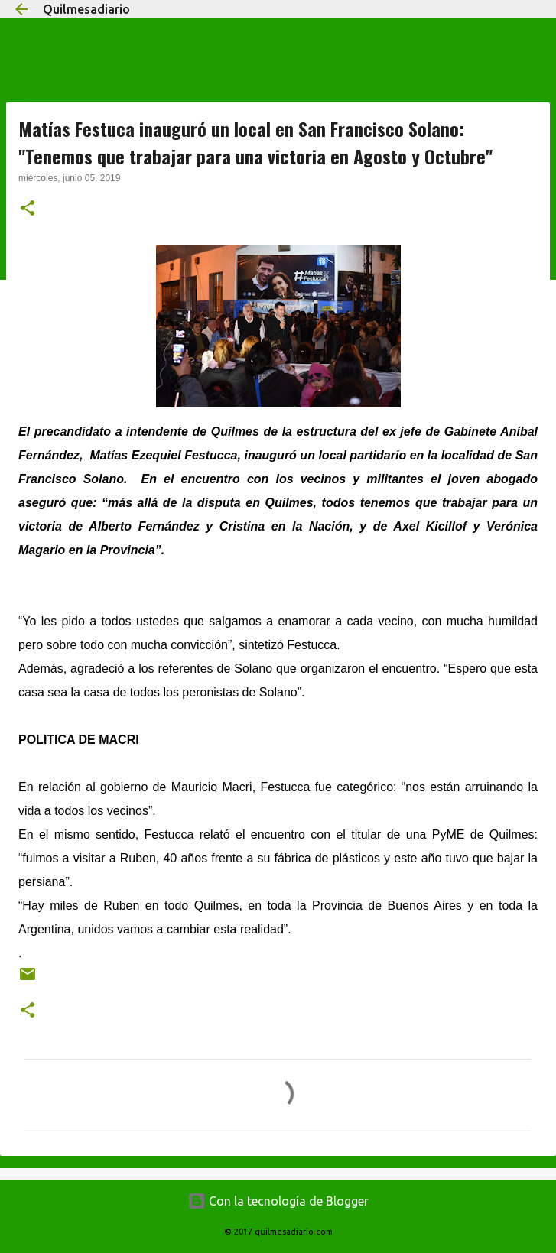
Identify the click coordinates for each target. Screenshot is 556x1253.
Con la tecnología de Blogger (278, 1201)
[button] (27, 209)
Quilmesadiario (86, 9)
